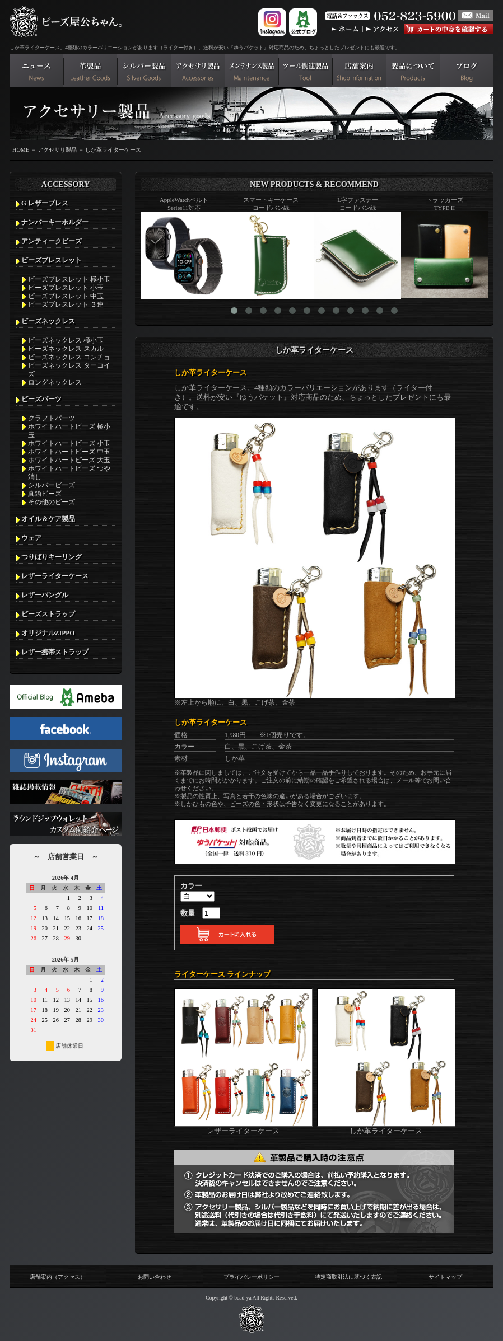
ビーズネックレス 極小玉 (66, 340)
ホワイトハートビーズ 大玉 (69, 460)
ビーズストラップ (48, 614)
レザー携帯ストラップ (55, 652)
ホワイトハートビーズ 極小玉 (69, 430)
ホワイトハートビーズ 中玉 (69, 451)
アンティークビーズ (51, 241)
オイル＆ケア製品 (48, 518)
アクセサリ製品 (57, 150)
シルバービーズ (51, 485)
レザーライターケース (55, 576)
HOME (20, 150)
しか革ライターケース (113, 150)
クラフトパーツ (51, 418)
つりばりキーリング (51, 557)
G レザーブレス (44, 203)
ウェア (31, 537)
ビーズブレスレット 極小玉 (69, 279)
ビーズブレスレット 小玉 (66, 287)
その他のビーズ (51, 502)
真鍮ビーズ (45, 493)
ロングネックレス (55, 382)
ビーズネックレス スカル (66, 348)
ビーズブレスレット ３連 (66, 304)
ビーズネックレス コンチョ (69, 357)
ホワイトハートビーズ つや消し (69, 472)
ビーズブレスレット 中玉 (66, 296)
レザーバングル (44, 595)
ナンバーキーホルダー (55, 222)
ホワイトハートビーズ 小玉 (69, 443)
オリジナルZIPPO (47, 633)
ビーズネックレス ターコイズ (69, 369)
